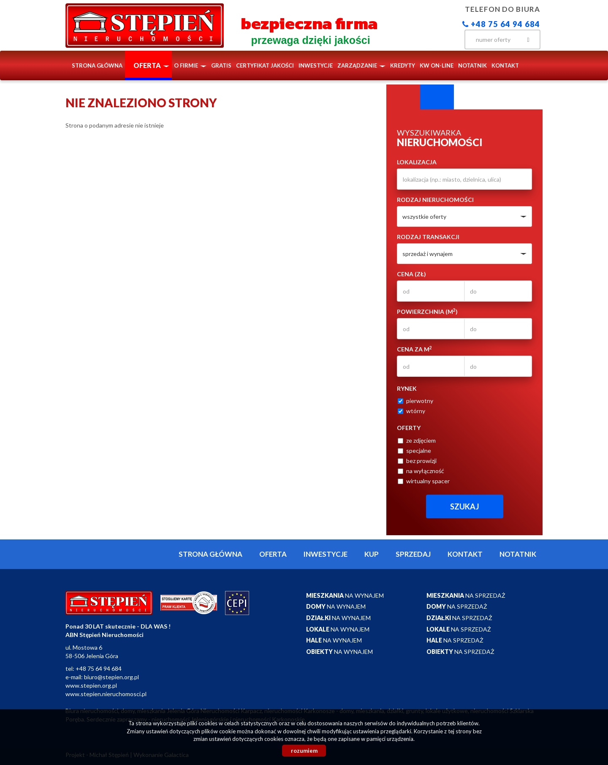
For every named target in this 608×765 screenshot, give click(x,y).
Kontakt (505, 65)
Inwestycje (316, 65)
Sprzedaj (413, 554)
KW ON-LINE (436, 65)
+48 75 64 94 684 (501, 24)
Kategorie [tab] (437, 97)
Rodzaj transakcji (428, 236)
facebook (447, 38)
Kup (371, 554)
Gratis (221, 65)
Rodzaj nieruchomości (435, 199)
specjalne (414, 450)
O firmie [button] (190, 65)
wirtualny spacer (424, 481)
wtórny (411, 410)
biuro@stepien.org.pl (111, 677)
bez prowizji (417, 460)
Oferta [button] (151, 65)
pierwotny (415, 400)
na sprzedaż (465, 595)
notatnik (472, 65)
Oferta (273, 554)
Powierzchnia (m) (427, 311)
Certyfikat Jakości (265, 65)
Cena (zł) (411, 274)
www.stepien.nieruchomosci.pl (106, 693)
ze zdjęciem (417, 440)
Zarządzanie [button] (361, 65)
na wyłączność (421, 470)
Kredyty (402, 65)
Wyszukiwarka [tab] (403, 97)
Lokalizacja (417, 162)
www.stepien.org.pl (91, 685)
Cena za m (414, 349)
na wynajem (345, 595)
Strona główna (97, 65)
